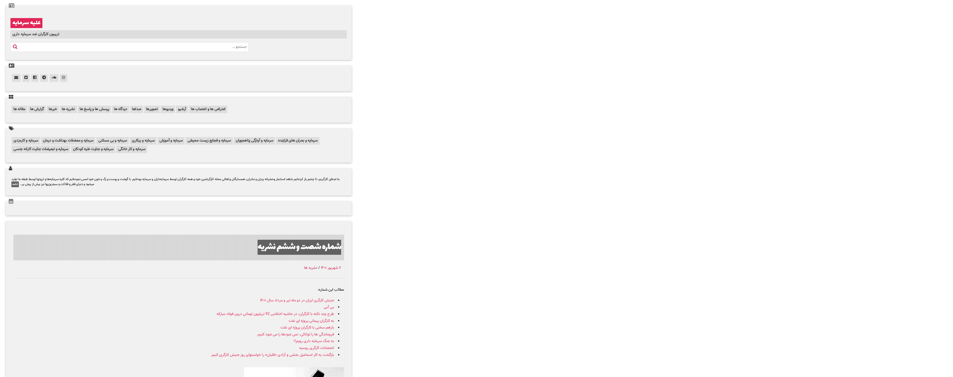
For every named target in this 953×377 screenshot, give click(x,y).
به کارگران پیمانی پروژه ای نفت (311, 321)
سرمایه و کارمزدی (25, 141)
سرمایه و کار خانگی (131, 149)
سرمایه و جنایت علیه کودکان (93, 149)
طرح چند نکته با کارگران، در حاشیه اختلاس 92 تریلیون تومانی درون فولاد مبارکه (275, 314)
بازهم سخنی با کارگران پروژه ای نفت (307, 328)
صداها (136, 109)
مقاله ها (19, 109)
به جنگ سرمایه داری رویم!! (314, 341)
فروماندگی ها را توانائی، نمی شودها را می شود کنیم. (295, 335)
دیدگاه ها (120, 109)
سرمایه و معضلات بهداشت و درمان (68, 141)
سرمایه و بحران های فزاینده (298, 141)
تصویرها (152, 109)
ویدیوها (167, 109)
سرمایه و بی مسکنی (112, 141)
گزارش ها (37, 109)
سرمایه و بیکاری (143, 141)
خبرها (53, 109)
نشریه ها (68, 109)
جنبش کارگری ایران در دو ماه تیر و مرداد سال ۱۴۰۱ (297, 301)
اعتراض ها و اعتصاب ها (208, 109)
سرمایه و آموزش (171, 141)
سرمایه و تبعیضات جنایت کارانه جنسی (40, 149)
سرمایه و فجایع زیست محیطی (209, 141)
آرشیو (182, 109)
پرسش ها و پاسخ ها (94, 109)
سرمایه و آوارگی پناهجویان (254, 141)
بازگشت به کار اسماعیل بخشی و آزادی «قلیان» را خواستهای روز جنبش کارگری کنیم (273, 355)
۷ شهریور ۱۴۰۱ (331, 268)
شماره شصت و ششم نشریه (299, 247)
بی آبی (329, 307)
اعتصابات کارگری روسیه (316, 348)
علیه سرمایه (26, 23)
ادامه (15, 184)
